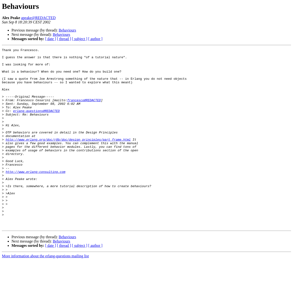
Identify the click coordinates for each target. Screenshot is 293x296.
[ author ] (95, 39)
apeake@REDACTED (38, 18)
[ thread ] (64, 39)
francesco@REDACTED (84, 111)
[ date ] (50, 39)
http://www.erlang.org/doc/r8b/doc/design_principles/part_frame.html (68, 158)
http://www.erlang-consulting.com (36, 197)
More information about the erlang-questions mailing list (45, 292)
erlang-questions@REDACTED (36, 124)
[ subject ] (79, 39)
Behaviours (67, 30)
